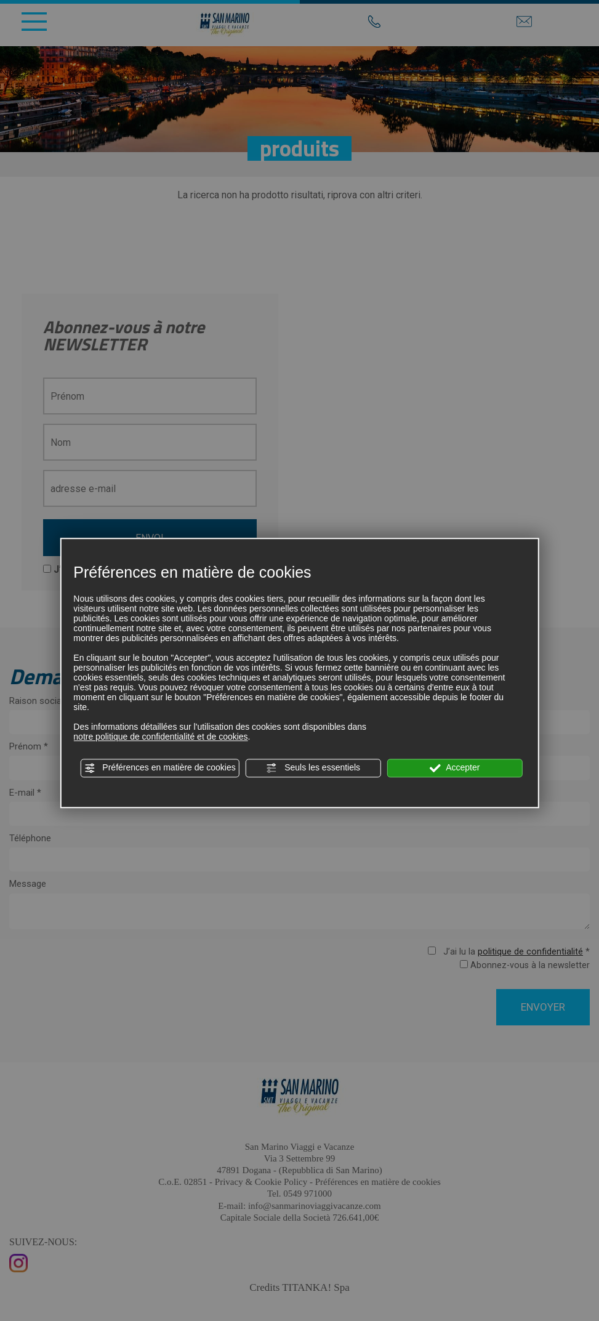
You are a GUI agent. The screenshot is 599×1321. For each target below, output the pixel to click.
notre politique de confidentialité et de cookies (160, 736)
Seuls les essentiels (313, 768)
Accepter (455, 768)
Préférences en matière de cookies (159, 768)
